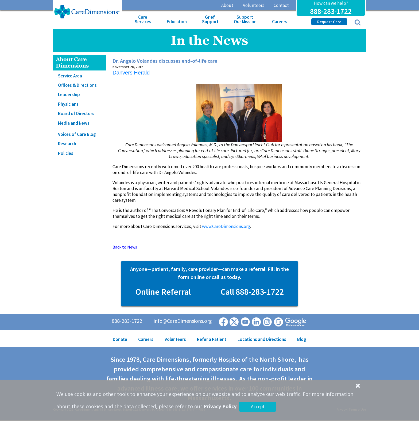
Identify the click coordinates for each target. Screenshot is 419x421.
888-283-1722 (331, 11)
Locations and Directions (262, 339)
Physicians (68, 104)
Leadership (69, 94)
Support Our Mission (245, 19)
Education (177, 22)
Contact (281, 5)
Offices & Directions (77, 85)
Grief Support (210, 19)
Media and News (74, 123)
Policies (65, 153)
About (227, 5)
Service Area (70, 76)
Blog (301, 339)
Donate (120, 339)
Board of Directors (76, 113)
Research (67, 144)
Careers (279, 22)
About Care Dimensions (72, 62)
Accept (258, 406)
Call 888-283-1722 (252, 291)
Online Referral (163, 291)
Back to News (124, 247)
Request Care (329, 21)
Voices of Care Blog (77, 134)
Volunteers (253, 5)
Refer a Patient (211, 339)
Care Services (143, 19)
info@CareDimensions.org (183, 320)
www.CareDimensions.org (226, 226)
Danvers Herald (131, 73)
